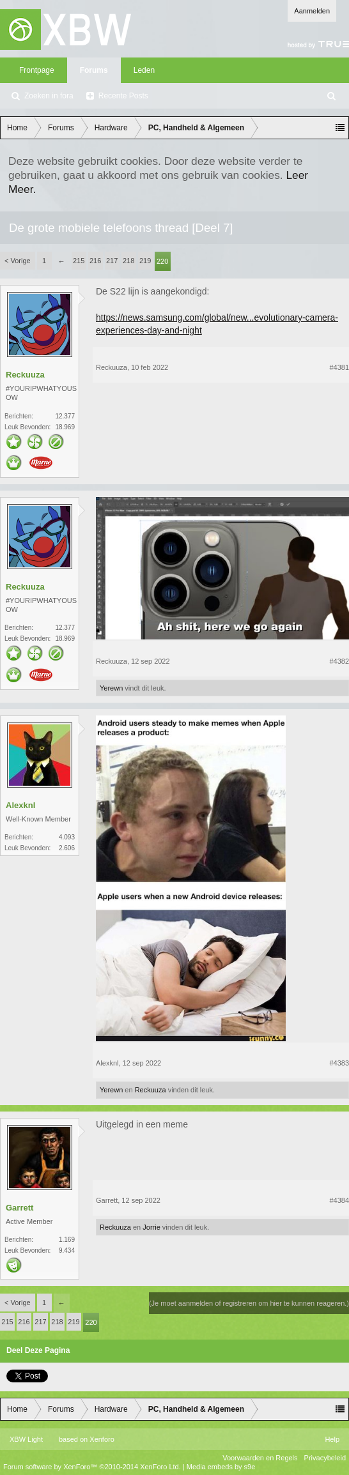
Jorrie (151, 1227)
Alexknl (20, 805)
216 (95, 260)
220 (162, 261)
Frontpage (36, 70)
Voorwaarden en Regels (259, 1458)
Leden (144, 70)
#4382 (339, 661)
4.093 (67, 837)
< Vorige (17, 260)
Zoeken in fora (49, 95)
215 (78, 260)
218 (128, 260)
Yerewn (111, 688)
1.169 (67, 1239)
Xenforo (101, 1439)
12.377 (65, 416)
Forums (94, 70)
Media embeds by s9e (221, 1467)
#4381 (339, 367)
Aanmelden (312, 11)
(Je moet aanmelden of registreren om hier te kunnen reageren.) (249, 1303)
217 (112, 260)
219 (145, 260)
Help (332, 1439)
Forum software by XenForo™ (92, 1467)
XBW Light (26, 1439)
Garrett (19, 1207)
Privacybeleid (325, 1458)
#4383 (339, 1063)
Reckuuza (25, 374)
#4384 (339, 1200)
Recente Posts (123, 95)
